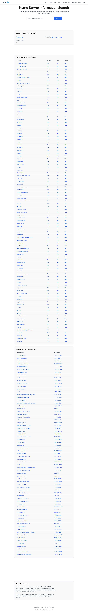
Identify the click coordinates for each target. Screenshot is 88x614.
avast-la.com (20, 254)
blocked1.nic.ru (21, 549)
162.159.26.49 (57, 355)
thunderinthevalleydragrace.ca (25, 330)
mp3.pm (19, 156)
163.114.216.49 (58, 442)
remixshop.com (21, 220)
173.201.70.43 (58, 448)
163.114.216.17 (57, 400)
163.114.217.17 (57, 521)
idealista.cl (19, 231)
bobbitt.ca (19, 195)
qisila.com (19, 116)
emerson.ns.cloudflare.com (24, 554)
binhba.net (20, 184)
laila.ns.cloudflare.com (23, 383)
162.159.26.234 (58, 518)
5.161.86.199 (57, 408)
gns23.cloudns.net (22, 476)
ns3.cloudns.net (21, 431)
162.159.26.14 (57, 509)
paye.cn (19, 282)
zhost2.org (20, 74)
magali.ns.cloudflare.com (23, 428)
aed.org (19, 72)
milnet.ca (19, 178)
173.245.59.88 (58, 481)
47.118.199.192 (58, 551)
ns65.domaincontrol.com (23, 523)
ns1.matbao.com (21, 450)
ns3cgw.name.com (22, 521)
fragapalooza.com (22, 285)
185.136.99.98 (57, 540)
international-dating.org (23, 248)
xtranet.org (20, 161)
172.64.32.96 (57, 498)
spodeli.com (20, 276)
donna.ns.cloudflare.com (23, 487)
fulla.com (19, 108)
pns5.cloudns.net (21, 453)
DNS (55, 2)
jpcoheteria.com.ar (22, 245)
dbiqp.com (19, 139)
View (48, 63)
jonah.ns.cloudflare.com (23, 493)
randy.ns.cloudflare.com (23, 364)
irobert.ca (19, 206)
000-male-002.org (22, 63)
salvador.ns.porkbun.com (23, 425)
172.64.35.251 (57, 417)
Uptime (59, 2)
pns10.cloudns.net (22, 358)
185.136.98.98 (57, 476)
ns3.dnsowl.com (21, 518)
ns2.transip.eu (20, 495)
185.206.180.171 (58, 504)
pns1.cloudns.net (21, 434)
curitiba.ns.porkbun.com (23, 462)
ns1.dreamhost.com (22, 509)
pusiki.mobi (20, 136)
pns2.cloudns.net (21, 484)
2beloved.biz (20, 173)
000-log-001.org (21, 66)
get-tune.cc (20, 299)
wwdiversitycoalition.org (23, 175)
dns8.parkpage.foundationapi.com (26, 394)
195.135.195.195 (58, 529)
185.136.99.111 (57, 389)
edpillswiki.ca (20, 302)
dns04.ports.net (21, 464)
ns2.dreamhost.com (22, 361)
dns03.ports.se (21, 537)
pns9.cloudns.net (21, 375)
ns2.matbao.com (21, 526)
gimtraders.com (21, 262)
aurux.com (20, 290)
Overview (36, 607)
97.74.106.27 (57, 456)
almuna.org (20, 88)
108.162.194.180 (58, 507)
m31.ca (19, 327)
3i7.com (19, 167)
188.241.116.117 (58, 431)
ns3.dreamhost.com (22, 372)
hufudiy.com (20, 181)
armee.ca (19, 335)
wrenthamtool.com (22, 293)
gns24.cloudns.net (22, 540)
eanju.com (19, 125)
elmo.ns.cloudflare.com (23, 397)
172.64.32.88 (57, 515)
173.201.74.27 (57, 490)
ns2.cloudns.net (21, 408)
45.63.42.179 (57, 392)
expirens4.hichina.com (23, 551)
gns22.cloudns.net (22, 386)
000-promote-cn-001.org (23, 83)
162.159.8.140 (57, 436)
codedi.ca (19, 341)
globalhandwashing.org (23, 251)
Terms (46, 607)
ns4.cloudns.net (21, 504)
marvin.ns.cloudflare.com (23, 417)
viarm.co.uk (20, 265)
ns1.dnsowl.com (21, 439)
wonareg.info (20, 86)
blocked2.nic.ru (21, 445)
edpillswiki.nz (20, 304)
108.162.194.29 (58, 428)
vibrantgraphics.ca (22, 212)
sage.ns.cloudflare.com (23, 369)
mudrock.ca (20, 332)
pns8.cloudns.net (21, 389)
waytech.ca (20, 321)
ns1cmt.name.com (21, 400)
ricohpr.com (20, 243)
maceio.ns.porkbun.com (23, 411)
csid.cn (19, 307)
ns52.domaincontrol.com (23, 470)
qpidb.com (19, 153)
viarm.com (20, 128)
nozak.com (20, 268)
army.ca (19, 80)
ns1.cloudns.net (21, 512)
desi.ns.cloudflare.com (23, 498)
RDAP (51, 2)
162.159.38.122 (58, 383)
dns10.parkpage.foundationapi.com (26, 403)
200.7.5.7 (56, 473)
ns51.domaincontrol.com (23, 420)
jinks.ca (19, 203)
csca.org (19, 226)
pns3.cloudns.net (21, 380)
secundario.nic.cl (21, 473)
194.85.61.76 (57, 549)
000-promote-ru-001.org (23, 77)
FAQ (42, 607)
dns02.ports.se (21, 392)
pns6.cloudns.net (21, 479)
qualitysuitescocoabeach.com (24, 237)
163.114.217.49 (58, 366)
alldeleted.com (21, 217)
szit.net (19, 310)
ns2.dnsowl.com (21, 355)
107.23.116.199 (57, 546)
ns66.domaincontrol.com (23, 448)
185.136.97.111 (57, 479)
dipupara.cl (20, 234)
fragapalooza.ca (21, 209)
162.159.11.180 (57, 411)
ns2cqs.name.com (21, 442)
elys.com (19, 142)
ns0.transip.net (21, 529)
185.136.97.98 (57, 386)
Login (84, 2)
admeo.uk (19, 170)
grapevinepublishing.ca (23, 192)
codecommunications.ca (23, 201)
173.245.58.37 (58, 462)
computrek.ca (20, 215)
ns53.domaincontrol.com (23, 456)
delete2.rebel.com (21, 546)
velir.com (19, 91)
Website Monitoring (76, 2)
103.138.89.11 (57, 526)
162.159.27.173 (58, 439)
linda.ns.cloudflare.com (23, 535)
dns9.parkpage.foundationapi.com (26, 532)
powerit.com (20, 119)
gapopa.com (20, 100)
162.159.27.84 (57, 372)
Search (57, 18)
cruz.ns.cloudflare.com (23, 515)
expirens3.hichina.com (23, 414)
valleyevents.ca (21, 324)
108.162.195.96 (58, 554)
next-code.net (20, 318)
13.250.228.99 (58, 450)
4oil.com (19, 133)
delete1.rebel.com (21, 422)
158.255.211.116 (58, 464)
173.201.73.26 (57, 470)
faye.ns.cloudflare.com (23, 507)
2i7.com (19, 313)
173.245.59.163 (58, 397)
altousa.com (20, 150)
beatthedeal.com (21, 105)
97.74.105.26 (57, 420)
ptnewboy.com (21, 229)
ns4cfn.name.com (22, 366)
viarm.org (19, 130)
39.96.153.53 (57, 414)
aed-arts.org (20, 164)
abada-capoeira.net (22, 97)
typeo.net (19, 114)
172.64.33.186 (57, 493)
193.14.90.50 (57, 378)
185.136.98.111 (19, 37)
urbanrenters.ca (21, 338)
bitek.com (19, 257)
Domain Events (66, 2)
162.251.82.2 (57, 394)
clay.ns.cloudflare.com (23, 481)
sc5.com (19, 122)
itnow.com (19, 271)
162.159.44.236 (58, 369)
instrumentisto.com (22, 240)
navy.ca (19, 94)
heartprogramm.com (22, 187)
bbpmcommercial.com (23, 274)
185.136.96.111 (57, 358)
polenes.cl (19, 147)
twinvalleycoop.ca (21, 198)
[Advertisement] (44, 26)
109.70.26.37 (57, 445)
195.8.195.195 (57, 543)
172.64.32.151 (57, 487)
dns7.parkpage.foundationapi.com (26, 467)
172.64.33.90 (57, 501)
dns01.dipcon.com (21, 378)
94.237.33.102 (57, 537)
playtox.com (20, 189)
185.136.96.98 (57, 459)
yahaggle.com (20, 223)
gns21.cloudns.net (21, 459)
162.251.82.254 (58, 467)
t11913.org (19, 111)
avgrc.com (20, 260)
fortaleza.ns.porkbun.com (24, 436)
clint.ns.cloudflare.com (23, 501)
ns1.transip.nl (20, 543)
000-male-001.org (22, 69)
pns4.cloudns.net (21, 406)
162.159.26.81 (57, 361)
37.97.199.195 (57, 495)
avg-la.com (20, 288)
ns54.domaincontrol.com (23, 490)
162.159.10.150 (58, 425)
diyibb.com (20, 159)
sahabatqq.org (21, 279)
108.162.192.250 (58, 535)
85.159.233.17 (57, 512)
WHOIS (46, 2)
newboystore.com (22, 316)
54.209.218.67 (58, 422)
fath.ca (19, 296)
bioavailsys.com (21, 102)
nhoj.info (19, 145)
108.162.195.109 (58, 364)
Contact (52, 607)
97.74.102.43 (57, 523)
